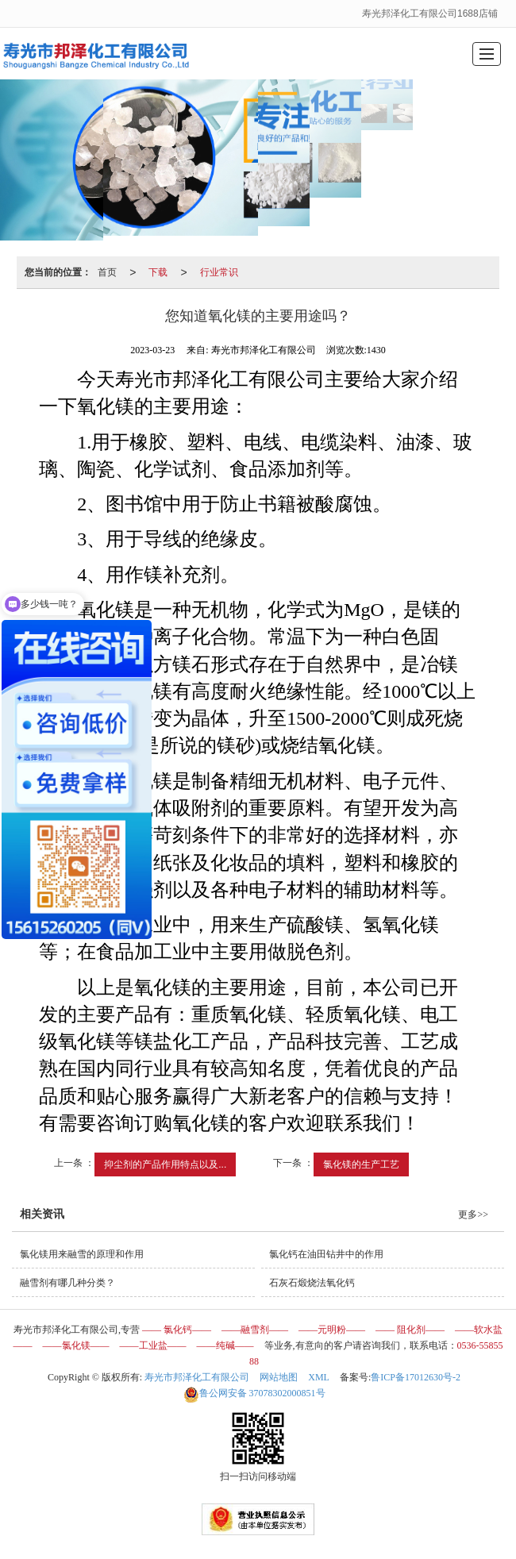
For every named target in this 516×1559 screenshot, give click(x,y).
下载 (158, 272)
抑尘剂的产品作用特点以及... (165, 1164)
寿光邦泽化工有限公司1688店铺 (431, 13)
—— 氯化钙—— (176, 1329)
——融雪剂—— (254, 1329)
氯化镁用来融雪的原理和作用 (82, 1254)
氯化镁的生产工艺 (361, 1164)
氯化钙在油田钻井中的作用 (326, 1254)
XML (318, 1377)
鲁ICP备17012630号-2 (415, 1377)
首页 (107, 272)
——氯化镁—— (76, 1345)
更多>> (473, 1214)
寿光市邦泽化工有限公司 (196, 1377)
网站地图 (279, 1377)
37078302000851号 (254, 1393)
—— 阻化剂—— (410, 1329)
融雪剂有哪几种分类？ (67, 1282)
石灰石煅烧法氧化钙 (312, 1282)
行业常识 (219, 272)
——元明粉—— (331, 1329)
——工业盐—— (153, 1345)
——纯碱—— (225, 1345)
